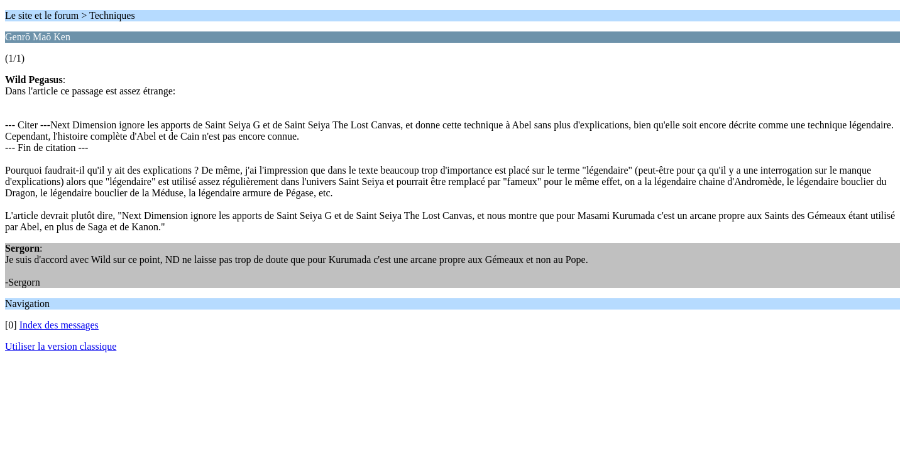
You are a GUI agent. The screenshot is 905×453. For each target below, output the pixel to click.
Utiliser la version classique (60, 346)
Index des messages (59, 325)
